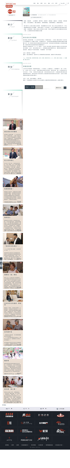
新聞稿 (7, 445)
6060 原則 (53, 58)
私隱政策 (41, 445)
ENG (62, 3)
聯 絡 (45, 408)
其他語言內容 (59, 445)
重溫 (48, 4)
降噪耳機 (28, 58)
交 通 (10, 408)
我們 (56, 4)
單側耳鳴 (47, 58)
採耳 (40, 58)
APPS (52, 4)
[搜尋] (68, 3)
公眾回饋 (61, 408)
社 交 (28, 408)
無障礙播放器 (49, 445)
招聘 (13, 445)
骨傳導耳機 (35, 58)
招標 (18, 445)
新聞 (41, 4)
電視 (34, 4)
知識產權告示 (25, 445)
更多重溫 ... (4, 405)
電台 (37, 4)
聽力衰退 (59, 58)
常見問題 (33, 445)
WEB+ (45, 4)
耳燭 (43, 58)
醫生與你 (27, 59)
